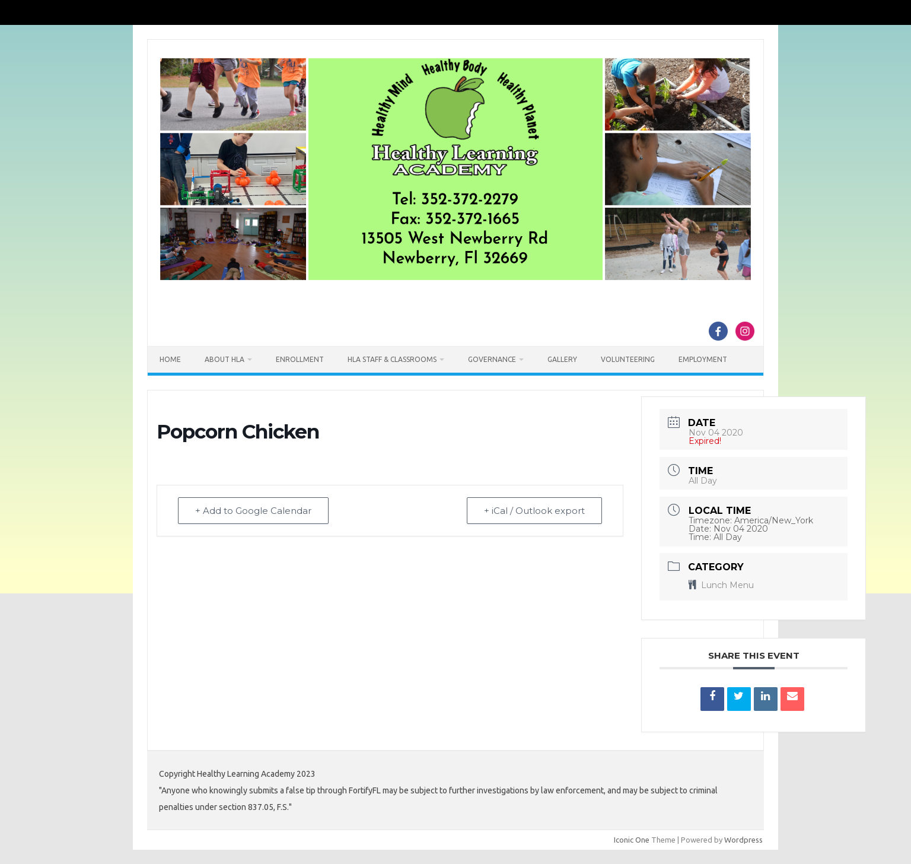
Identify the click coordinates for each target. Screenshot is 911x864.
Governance (492, 359)
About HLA (224, 359)
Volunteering (628, 359)
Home (170, 359)
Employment (703, 359)
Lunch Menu (721, 585)
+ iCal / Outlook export (534, 510)
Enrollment (300, 359)
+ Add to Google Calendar (253, 510)
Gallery (562, 359)
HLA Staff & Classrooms (392, 359)
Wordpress (743, 840)
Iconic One (631, 840)
